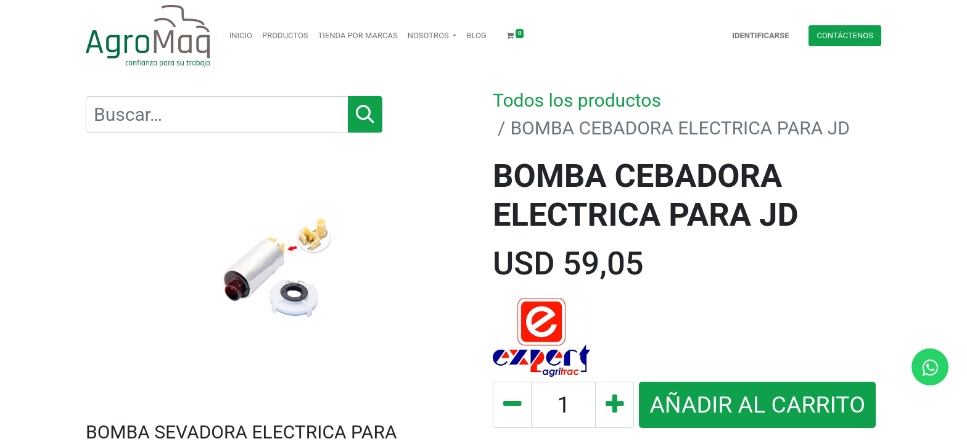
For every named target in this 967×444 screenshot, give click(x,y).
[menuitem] (240, 36)
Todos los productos (577, 100)
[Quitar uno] (512, 404)
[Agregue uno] (614, 404)
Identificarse (760, 35)
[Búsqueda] (365, 114)
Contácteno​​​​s (845, 35)
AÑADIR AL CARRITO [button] (757, 404)
